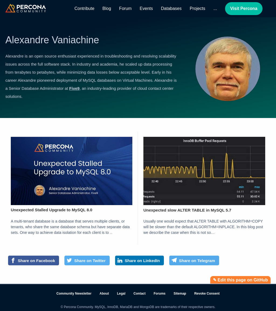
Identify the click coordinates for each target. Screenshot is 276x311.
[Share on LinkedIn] (139, 260)
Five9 (74, 88)
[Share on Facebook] (33, 260)
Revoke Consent (207, 293)
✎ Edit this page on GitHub (240, 280)
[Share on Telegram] (194, 260)
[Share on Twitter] (86, 260)
